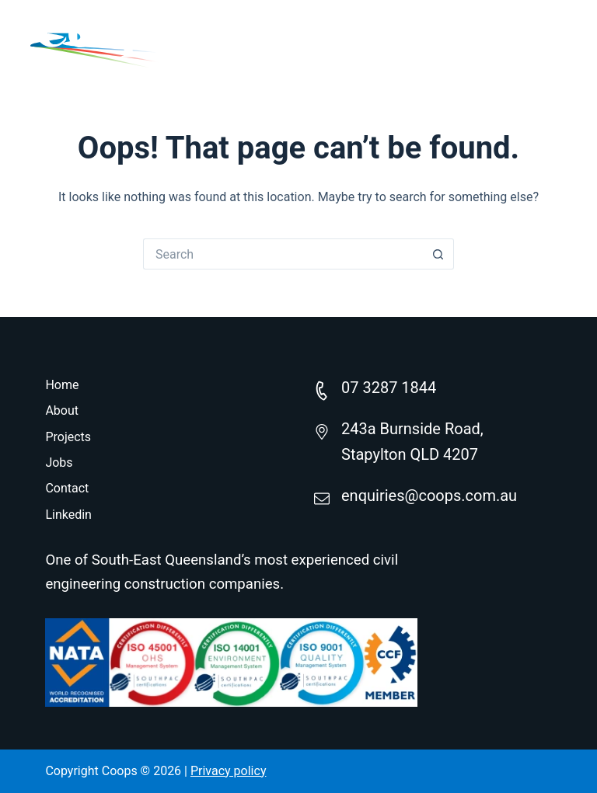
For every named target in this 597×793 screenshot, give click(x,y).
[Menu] (555, 38)
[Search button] (438, 254)
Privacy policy (228, 770)
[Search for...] (283, 254)
